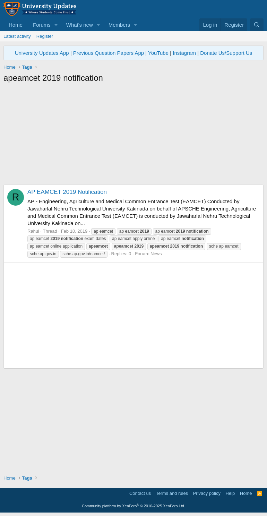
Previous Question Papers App (108, 53)
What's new (79, 25)
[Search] (257, 24)
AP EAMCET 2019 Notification (67, 192)
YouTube (158, 53)
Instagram (184, 53)
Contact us (140, 493)
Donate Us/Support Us (226, 53)
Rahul (33, 231)
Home (16, 25)
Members (119, 25)
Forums (42, 25)
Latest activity (17, 36)
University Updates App (42, 53)
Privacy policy (207, 493)
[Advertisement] (133, 135)
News (156, 253)
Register (44, 36)
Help (230, 493)
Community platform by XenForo (133, 506)
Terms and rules (172, 493)
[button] (56, 24)
